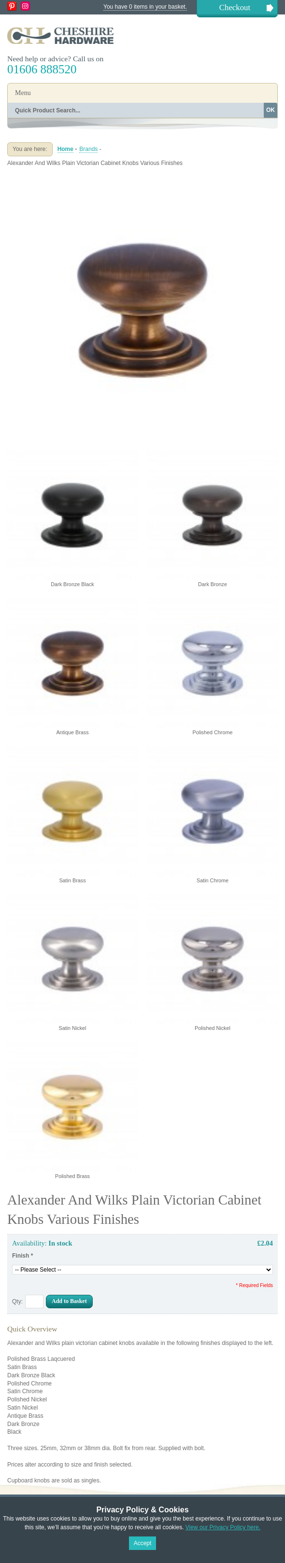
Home (65, 149)
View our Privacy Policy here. (222, 1527)
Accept (143, 1543)
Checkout (234, 7)
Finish (22, 1255)
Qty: (17, 1301)
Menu (23, 92)
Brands (88, 149)
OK (270, 110)
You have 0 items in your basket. (145, 6)
